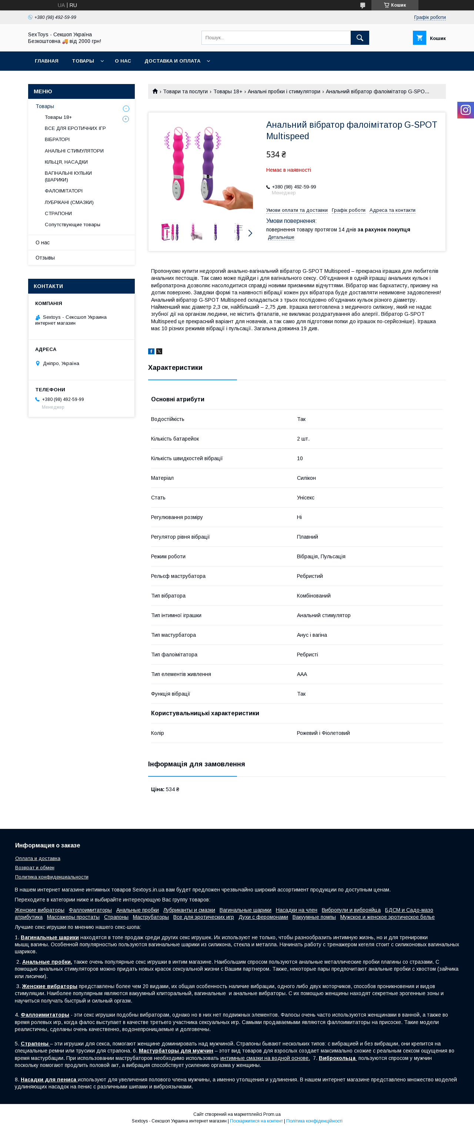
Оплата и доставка (37, 858)
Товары (83, 61)
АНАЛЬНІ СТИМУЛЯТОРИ (74, 151)
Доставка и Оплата (172, 61)
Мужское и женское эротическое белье (387, 917)
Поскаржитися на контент (256, 1121)
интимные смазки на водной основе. (265, 1058)
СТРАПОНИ (58, 213)
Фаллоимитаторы (90, 910)
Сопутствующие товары (72, 224)
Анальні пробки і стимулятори (284, 91)
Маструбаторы (151, 917)
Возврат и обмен (34, 867)
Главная (47, 61)
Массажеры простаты (73, 917)
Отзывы (45, 258)
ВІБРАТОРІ (57, 139)
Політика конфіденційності (314, 1121)
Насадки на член (296, 910)
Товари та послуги (185, 91)
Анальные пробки (137, 910)
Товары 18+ (228, 91)
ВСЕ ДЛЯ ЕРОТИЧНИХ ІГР (75, 128)
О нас (123, 61)
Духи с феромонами (263, 917)
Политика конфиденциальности (52, 877)
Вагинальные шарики (245, 910)
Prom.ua (272, 1114)
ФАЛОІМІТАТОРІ (64, 191)
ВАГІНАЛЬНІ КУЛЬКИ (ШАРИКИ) (68, 176)
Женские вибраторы (39, 910)
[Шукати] (360, 38)
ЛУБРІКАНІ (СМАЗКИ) (69, 202)
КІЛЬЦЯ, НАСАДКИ (66, 162)
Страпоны (116, 917)
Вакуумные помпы (314, 917)
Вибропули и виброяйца (351, 910)
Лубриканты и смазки (189, 910)
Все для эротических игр (203, 917)
